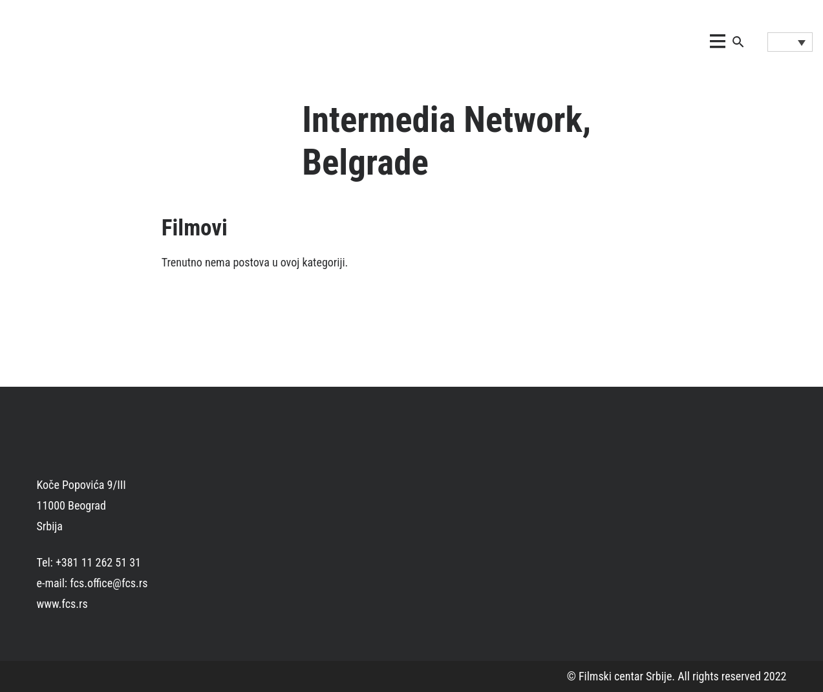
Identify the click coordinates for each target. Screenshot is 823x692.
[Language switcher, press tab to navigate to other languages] (790, 42)
